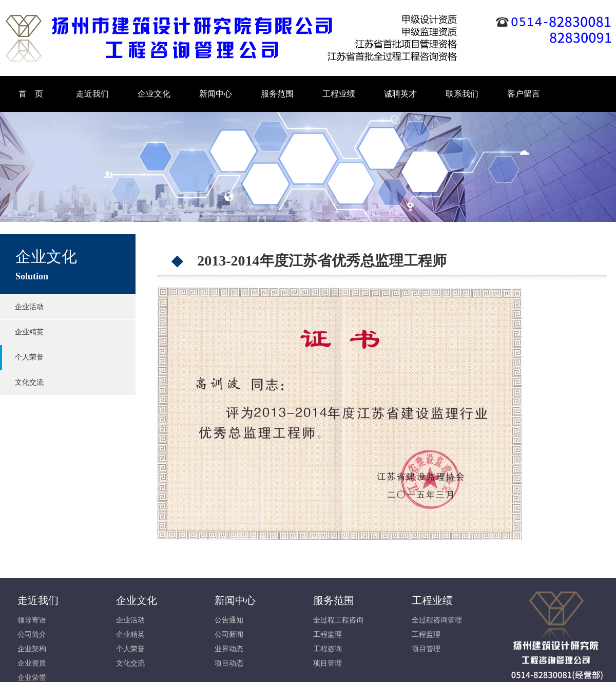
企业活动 (29, 307)
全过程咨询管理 (437, 620)
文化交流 (29, 382)
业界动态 (229, 649)
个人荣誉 (29, 357)
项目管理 (327, 663)
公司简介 (31, 634)
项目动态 (229, 663)
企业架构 (31, 649)
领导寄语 (31, 620)
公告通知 (229, 620)
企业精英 (29, 332)
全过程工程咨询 (338, 620)
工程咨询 (327, 649)
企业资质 (31, 663)
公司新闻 (229, 634)
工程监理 (327, 634)
